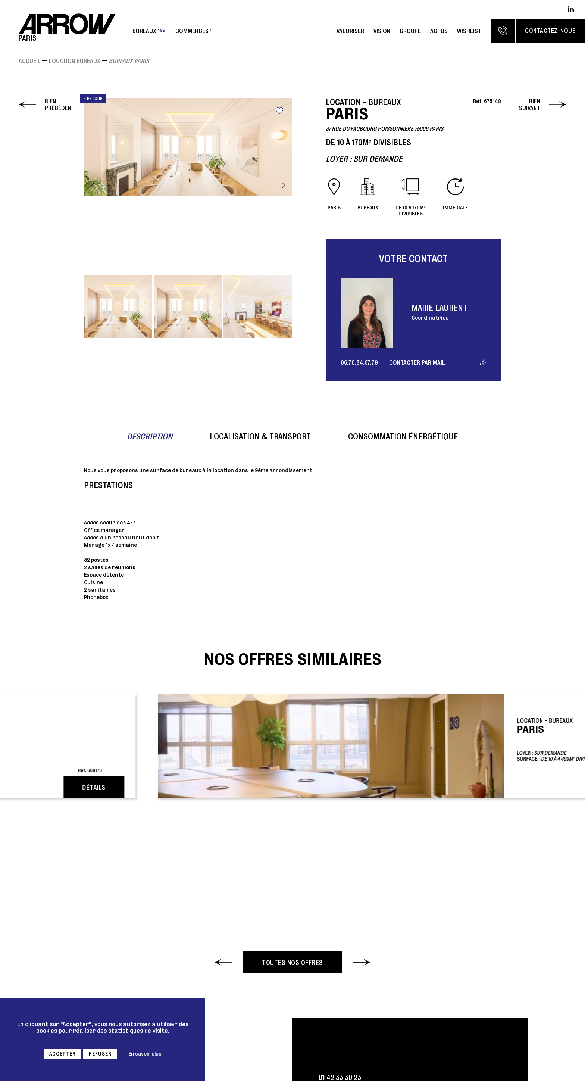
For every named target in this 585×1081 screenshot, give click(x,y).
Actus (439, 31)
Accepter (62, 1054)
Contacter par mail (417, 362)
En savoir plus (145, 1054)
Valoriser (350, 31)
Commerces (193, 31)
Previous (92, 185)
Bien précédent (60, 104)
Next (283, 185)
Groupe (410, 31)
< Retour (93, 98)
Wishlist (469, 31)
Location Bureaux (74, 60)
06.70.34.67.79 (359, 362)
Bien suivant (529, 104)
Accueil (30, 60)
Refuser (100, 1054)
